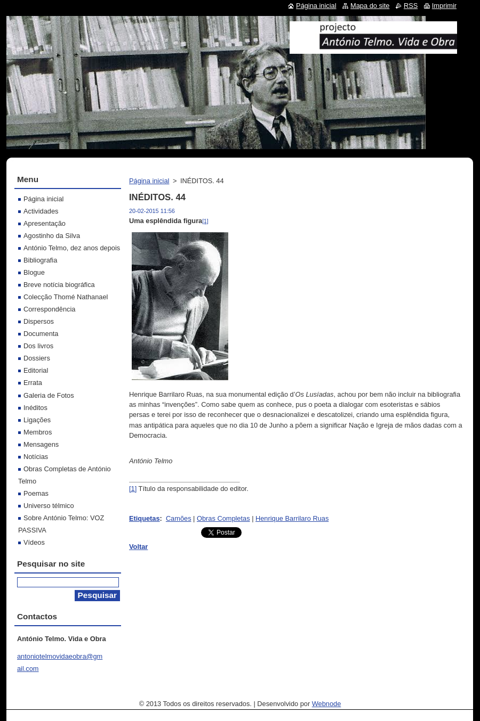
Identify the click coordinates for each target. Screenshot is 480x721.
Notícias (35, 457)
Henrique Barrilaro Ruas (292, 518)
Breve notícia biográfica (59, 285)
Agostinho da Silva (51, 236)
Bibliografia (40, 260)
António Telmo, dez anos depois (71, 248)
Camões (178, 518)
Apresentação (44, 223)
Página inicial (149, 181)
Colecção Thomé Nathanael (65, 297)
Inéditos (35, 408)
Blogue (34, 272)
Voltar (138, 547)
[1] (205, 221)
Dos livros (38, 346)
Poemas (36, 493)
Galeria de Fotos (48, 395)
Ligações (37, 420)
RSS (411, 6)
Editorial (35, 370)
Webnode (326, 704)
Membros (37, 432)
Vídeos (34, 542)
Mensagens (41, 444)
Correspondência (49, 309)
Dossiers (36, 358)
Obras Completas (223, 518)
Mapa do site (369, 6)
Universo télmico (48, 506)
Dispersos (38, 321)
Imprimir (444, 6)
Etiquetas (144, 518)
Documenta (40, 334)
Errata (32, 383)
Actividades (40, 211)
